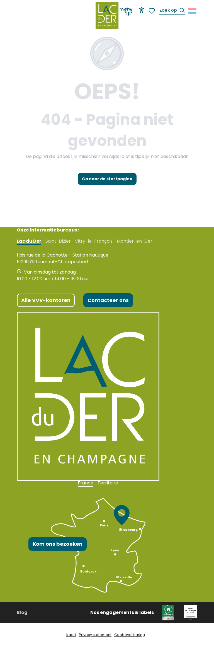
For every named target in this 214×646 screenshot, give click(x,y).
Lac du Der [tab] (29, 241)
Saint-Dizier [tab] (58, 241)
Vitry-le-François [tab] (94, 241)
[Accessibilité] (141, 10)
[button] (172, 11)
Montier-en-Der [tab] (134, 241)
